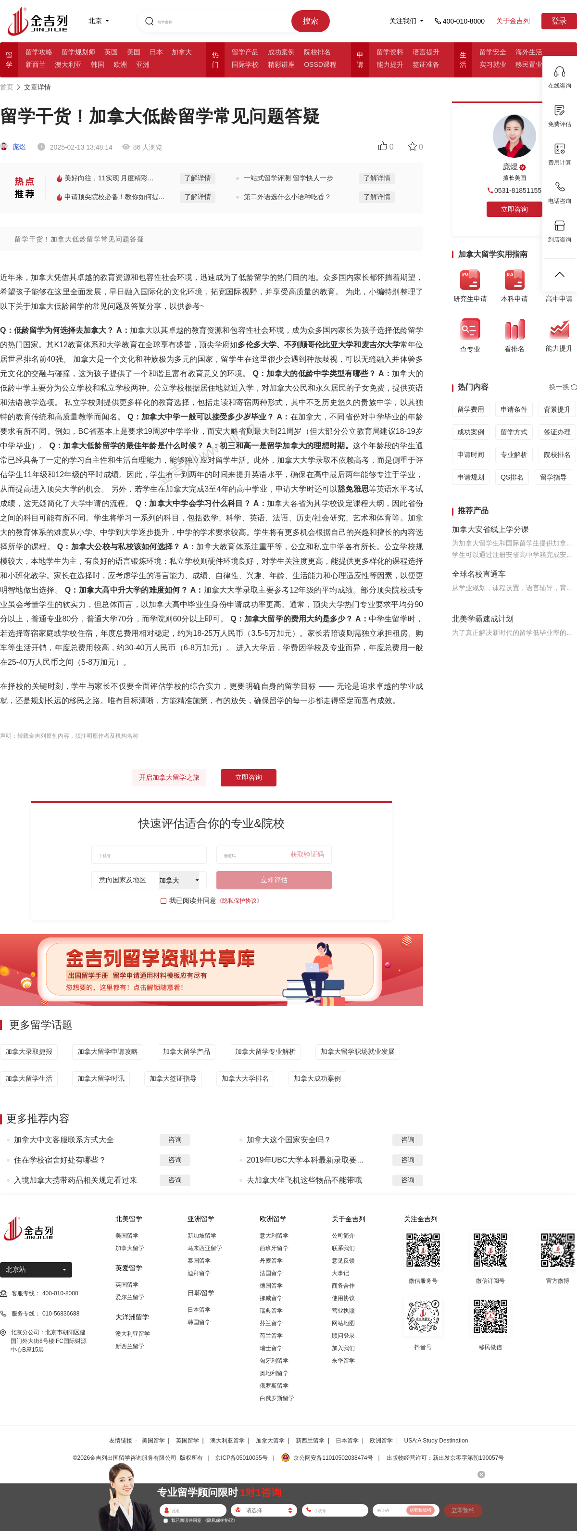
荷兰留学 (271, 1335)
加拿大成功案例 (317, 1078)
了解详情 (197, 178)
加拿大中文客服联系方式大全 (64, 1140)
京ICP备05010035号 (241, 1458)
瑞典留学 (271, 1310)
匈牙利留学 (274, 1360)
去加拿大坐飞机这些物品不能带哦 (304, 1180)
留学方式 (514, 432)
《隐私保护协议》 (239, 901)
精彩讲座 (281, 64)
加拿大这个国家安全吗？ (289, 1140)
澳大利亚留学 (132, 1333)
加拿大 (182, 52)
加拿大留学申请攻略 (107, 1051)
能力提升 (389, 64)
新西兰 (35, 64)
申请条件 (514, 409)
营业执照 (343, 1310)
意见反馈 (343, 1260)
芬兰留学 (271, 1323)
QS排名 (512, 477)
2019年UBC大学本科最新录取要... (305, 1160)
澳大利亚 (68, 64)
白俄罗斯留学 (277, 1398)
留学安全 (492, 52)
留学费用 (470, 409)
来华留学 (343, 1360)
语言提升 (426, 52)
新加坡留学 (202, 1235)
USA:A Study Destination (436, 1440)
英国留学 (126, 1284)
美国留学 (126, 1235)
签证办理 (557, 432)
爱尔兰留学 (129, 1297)
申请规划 (470, 477)
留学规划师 (78, 52)
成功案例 (281, 52)
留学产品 (245, 52)
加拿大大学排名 (245, 1078)
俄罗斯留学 (274, 1385)
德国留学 (271, 1285)
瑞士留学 (271, 1348)
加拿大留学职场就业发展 (358, 1051)
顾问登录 (343, 1335)
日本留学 (199, 1309)
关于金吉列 (513, 21)
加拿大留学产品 (186, 1051)
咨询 (175, 1139)
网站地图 (343, 1323)
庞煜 (13, 147)
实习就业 (492, 64)
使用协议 (343, 1298)
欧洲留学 (381, 1440)
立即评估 (274, 880)
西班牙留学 (274, 1248)
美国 (133, 52)
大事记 (340, 1273)
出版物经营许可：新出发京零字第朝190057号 (445, 1458)
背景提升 (557, 409)
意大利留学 (274, 1235)
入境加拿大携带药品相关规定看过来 (75, 1180)
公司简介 (343, 1235)
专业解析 (514, 454)
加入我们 (343, 1348)
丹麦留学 (271, 1260)
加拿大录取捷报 (28, 1051)
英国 (111, 52)
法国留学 (271, 1273)
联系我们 (343, 1248)
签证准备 (426, 64)
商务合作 (343, 1285)
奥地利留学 (274, 1373)
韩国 (97, 64)
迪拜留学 (199, 1273)
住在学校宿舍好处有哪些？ (60, 1160)
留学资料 (389, 52)
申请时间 (470, 454)
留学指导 (553, 477)
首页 (6, 87)
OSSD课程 (320, 64)
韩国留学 (199, 1322)
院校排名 (317, 52)
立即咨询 (248, 777)
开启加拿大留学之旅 (169, 777)
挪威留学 (271, 1298)
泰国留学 (199, 1260)
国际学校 (245, 64)
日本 (156, 52)
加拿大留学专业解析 (265, 1051)
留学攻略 (38, 52)
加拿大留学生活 (28, 1078)
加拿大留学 (129, 1248)
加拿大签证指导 (173, 1078)
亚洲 (143, 64)
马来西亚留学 (205, 1248)
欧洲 (120, 64)
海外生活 (528, 52)
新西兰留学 (129, 1346)
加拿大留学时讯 (101, 1078)
